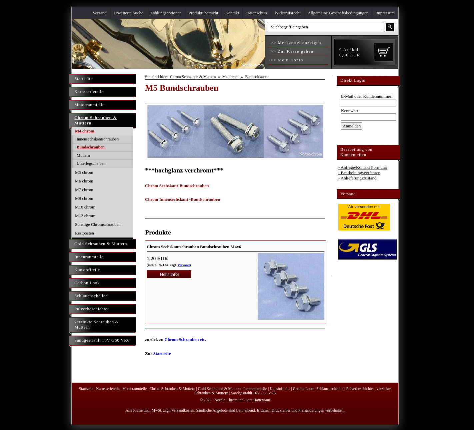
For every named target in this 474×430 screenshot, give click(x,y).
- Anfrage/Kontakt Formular (362, 167)
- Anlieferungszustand (357, 177)
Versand (100, 12)
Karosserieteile (89, 91)
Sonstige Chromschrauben (98, 224)
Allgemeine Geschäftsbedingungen (338, 12)
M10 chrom (85, 206)
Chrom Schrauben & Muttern (95, 120)
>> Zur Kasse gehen (291, 51)
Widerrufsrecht (288, 12)
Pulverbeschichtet (91, 308)
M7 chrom (84, 189)
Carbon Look (87, 282)
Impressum (385, 12)
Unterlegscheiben (91, 163)
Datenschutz (256, 12)
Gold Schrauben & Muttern (100, 243)
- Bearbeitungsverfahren (359, 172)
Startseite (83, 78)
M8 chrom (84, 198)
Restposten (84, 233)
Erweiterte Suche (128, 12)
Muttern (83, 155)
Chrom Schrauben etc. (185, 339)
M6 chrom (84, 180)
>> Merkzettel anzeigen (295, 42)
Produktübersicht (203, 12)
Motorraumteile (89, 104)
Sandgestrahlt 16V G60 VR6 (102, 340)
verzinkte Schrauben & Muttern (96, 324)
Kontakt (232, 12)
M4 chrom (84, 130)
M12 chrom (85, 215)
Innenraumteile (89, 256)
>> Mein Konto (286, 59)
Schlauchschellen (91, 295)
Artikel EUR (349, 52)
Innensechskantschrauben (98, 139)
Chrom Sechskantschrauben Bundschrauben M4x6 (194, 246)
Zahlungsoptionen (166, 12)
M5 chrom (84, 172)
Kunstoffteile (87, 269)
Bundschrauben (91, 147)
